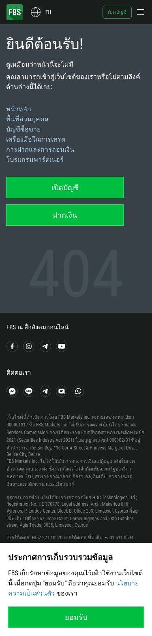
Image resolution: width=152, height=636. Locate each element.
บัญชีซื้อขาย (23, 129)
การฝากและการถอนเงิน (40, 149)
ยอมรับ (76, 617)
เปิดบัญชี (117, 12)
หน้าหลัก (18, 109)
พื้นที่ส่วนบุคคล (27, 119)
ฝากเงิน (65, 215)
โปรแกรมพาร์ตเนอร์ (35, 159)
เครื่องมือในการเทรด (35, 139)
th (48, 12)
